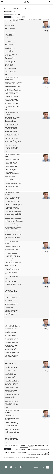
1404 (47, 31)
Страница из (25, 19)
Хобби (14, 8)
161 (46, 19)
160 (44, 19)
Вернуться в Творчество (10, 452)
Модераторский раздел (9, 11)
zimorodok (17, 14)
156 (36, 19)
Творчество (20, 8)
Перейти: (18, 452)
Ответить (7, 17)
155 (34, 19)
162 (48, 19)
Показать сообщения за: (18, 445)
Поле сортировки (35, 445)
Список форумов (8, 8)
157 (38, 19)
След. (47, 445)
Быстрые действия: (32, 454)
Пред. (6, 445)
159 (42, 19)
